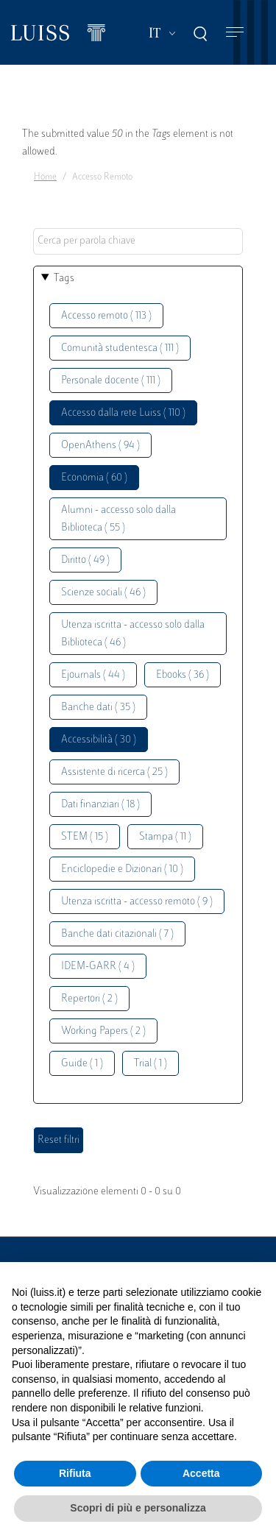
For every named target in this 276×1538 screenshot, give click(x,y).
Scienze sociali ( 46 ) (103, 592)
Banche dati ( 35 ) (98, 707)
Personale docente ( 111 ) (110, 380)
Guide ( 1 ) (82, 1063)
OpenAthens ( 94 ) (100, 445)
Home (45, 177)
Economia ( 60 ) (94, 477)
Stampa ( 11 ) (165, 837)
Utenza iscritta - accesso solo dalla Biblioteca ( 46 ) (133, 634)
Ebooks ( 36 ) (182, 675)
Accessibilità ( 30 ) (98, 739)
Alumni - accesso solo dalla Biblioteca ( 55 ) (118, 519)
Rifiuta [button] (75, 1473)
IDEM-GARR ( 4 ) (98, 966)
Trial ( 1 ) (150, 1063)
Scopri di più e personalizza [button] (137, 1508)
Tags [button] (64, 278)
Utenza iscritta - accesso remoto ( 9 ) (137, 901)
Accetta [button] (201, 1473)
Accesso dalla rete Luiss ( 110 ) (123, 413)
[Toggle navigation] (235, 32)
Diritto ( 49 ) (85, 560)
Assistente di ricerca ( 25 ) (114, 772)
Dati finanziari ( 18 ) (100, 804)
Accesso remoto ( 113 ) (106, 316)
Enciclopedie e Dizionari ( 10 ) (122, 869)
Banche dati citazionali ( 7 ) (117, 934)
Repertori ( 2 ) (89, 998)
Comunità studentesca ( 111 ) (120, 348)
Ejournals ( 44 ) (93, 675)
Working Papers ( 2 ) (103, 1031)
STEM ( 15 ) (84, 837)
